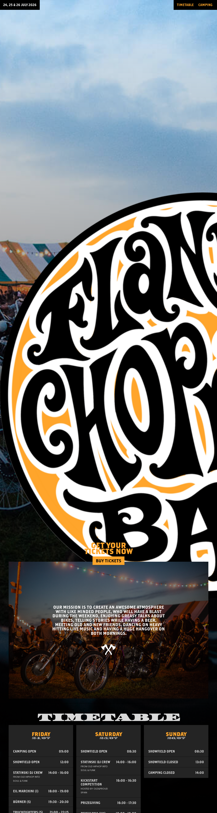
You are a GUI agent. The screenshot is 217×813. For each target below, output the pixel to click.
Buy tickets (108, 560)
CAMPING (205, 4)
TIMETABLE (185, 4)
